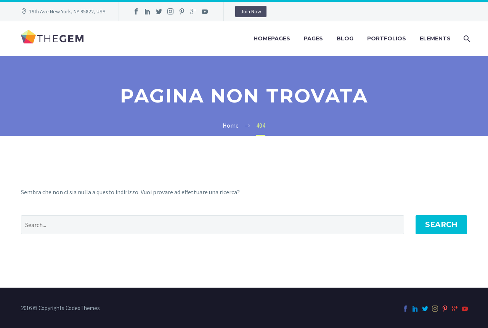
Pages (313, 38)
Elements (435, 38)
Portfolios (386, 38)
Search (441, 224)
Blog (345, 38)
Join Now (251, 11)
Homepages (272, 38)
